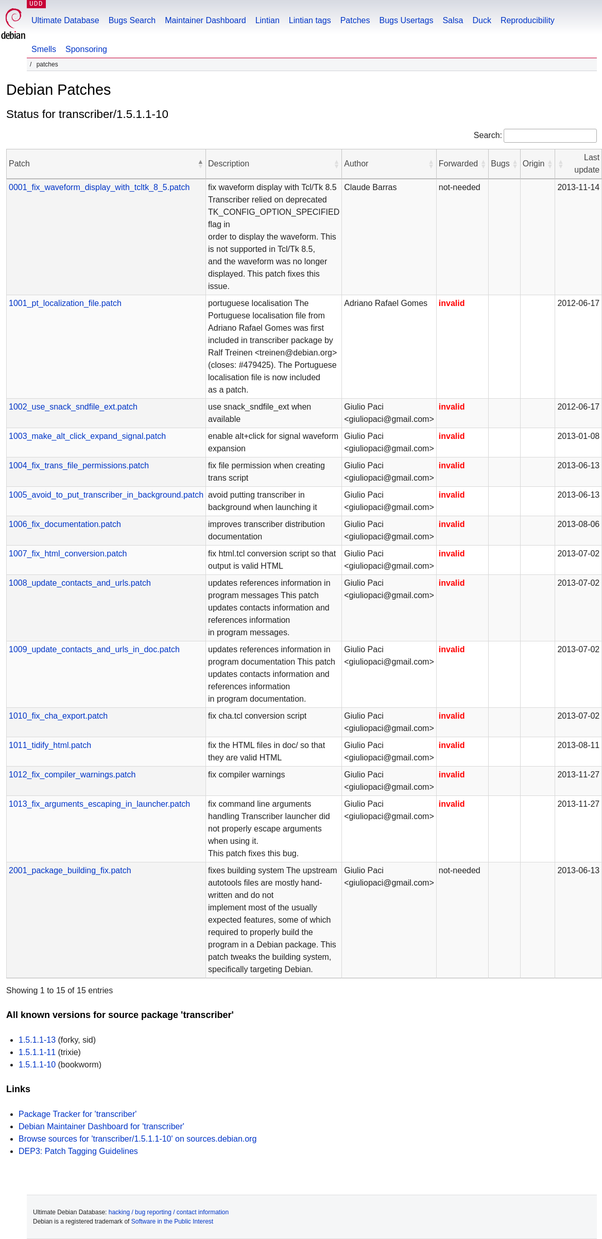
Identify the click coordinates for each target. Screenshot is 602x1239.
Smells (43, 49)
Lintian (267, 20)
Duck (481, 20)
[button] (200, 164)
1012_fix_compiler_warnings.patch (72, 774)
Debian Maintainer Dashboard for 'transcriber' (101, 1126)
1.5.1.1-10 (37, 1064)
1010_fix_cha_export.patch (58, 715)
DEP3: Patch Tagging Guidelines (78, 1151)
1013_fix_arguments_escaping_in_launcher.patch (99, 804)
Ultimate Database (65, 20)
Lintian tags (310, 20)
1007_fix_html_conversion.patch (68, 553)
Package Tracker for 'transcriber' (77, 1114)
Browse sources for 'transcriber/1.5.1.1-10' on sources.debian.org (137, 1138)
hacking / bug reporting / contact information (169, 1212)
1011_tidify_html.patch (50, 745)
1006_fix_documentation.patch (65, 524)
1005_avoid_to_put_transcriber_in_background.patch (106, 494)
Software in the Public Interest (172, 1221)
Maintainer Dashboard (205, 20)
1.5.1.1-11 (37, 1052)
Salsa (452, 20)
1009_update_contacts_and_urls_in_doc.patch (94, 649)
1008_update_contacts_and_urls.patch (80, 583)
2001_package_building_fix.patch (70, 870)
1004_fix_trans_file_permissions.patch (79, 465)
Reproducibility (528, 20)
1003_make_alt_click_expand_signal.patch (87, 436)
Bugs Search (132, 20)
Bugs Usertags (406, 20)
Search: (488, 135)
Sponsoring (86, 49)
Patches (355, 20)
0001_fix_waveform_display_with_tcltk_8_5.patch (99, 187)
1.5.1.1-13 (37, 1040)
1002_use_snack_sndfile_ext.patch (73, 406)
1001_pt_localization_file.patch (65, 303)
